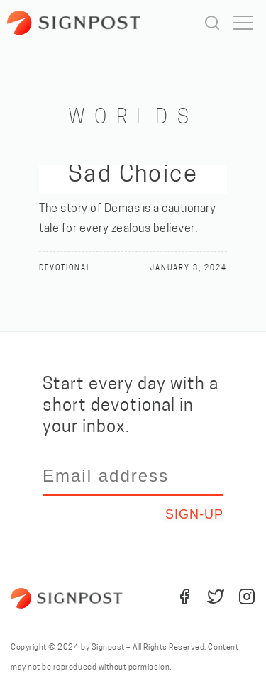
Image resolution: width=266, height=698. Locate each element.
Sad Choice (133, 175)
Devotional (65, 268)
